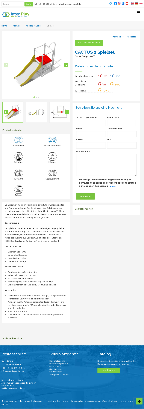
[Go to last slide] (6, 112)
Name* (79, 128)
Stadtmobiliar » (56, 372)
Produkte (16, 26)
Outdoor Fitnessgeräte (72, 401)
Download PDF (108, 370)
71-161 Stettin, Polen (11, 364)
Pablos (5, 404)
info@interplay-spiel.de (70, 4)
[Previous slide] (6, 65)
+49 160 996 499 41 (47, 4)
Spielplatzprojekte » (58, 374)
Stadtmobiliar (54, 401)
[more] (113, 186)
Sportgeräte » (56, 369)
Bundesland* (113, 117)
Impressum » (8, 385)
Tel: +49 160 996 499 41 (13, 368)
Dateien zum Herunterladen (94, 66)
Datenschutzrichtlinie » (12, 380)
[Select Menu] (138, 12)
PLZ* (109, 140)
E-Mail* (79, 140)
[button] (12, 112)
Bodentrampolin (128, 401)
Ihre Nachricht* (83, 151)
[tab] (34, 97)
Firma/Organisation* (87, 117)
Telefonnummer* (115, 128)
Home (4, 26)
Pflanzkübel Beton (110, 401)
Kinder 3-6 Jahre (34, 26)
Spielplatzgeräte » (58, 361)
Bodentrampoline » (58, 364)
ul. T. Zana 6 (7, 361)
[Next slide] (66, 65)
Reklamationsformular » (13, 388)
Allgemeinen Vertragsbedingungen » (20, 383)
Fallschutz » (55, 366)
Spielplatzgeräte (93, 401)
